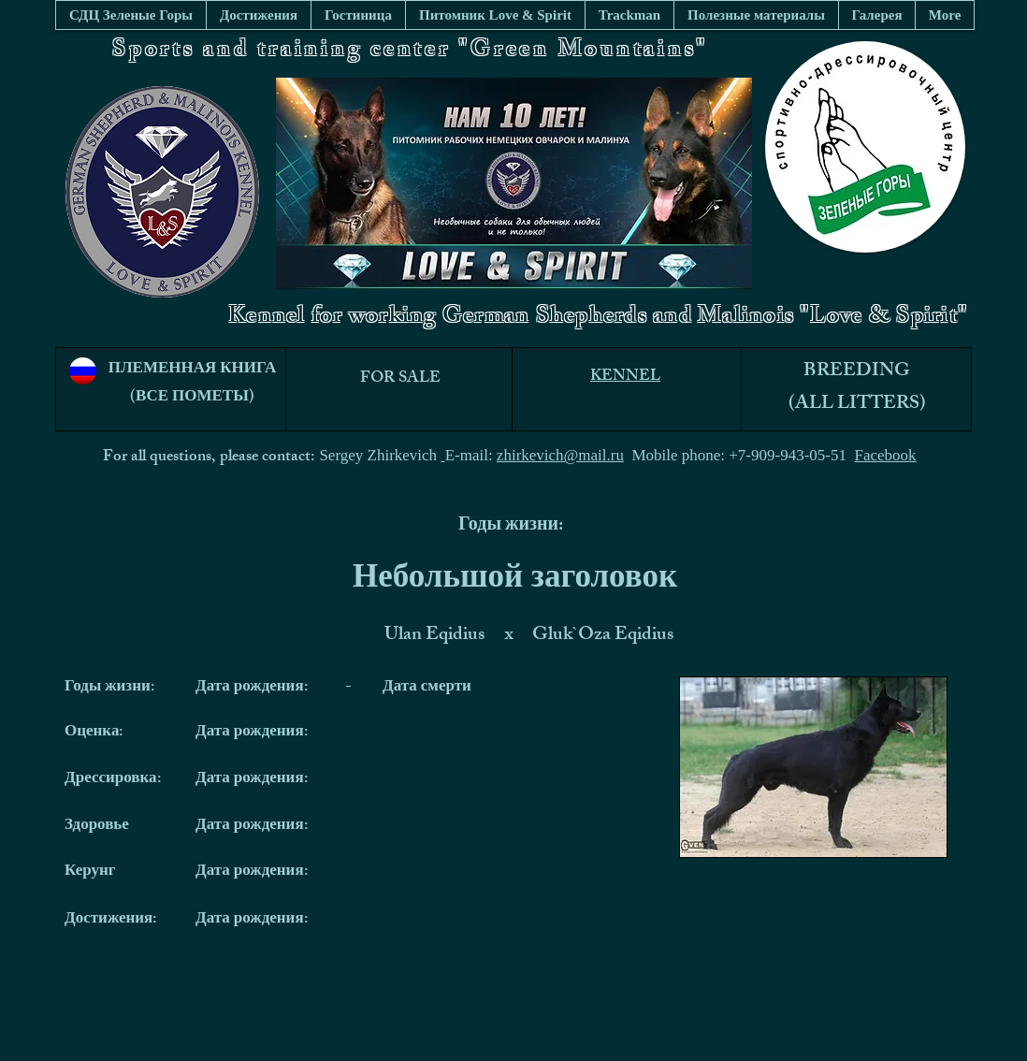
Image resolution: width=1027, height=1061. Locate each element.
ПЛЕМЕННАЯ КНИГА (192, 370)
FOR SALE (400, 379)
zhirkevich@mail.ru (560, 455)
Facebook (886, 455)
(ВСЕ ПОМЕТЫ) (192, 398)
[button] (755, 15)
